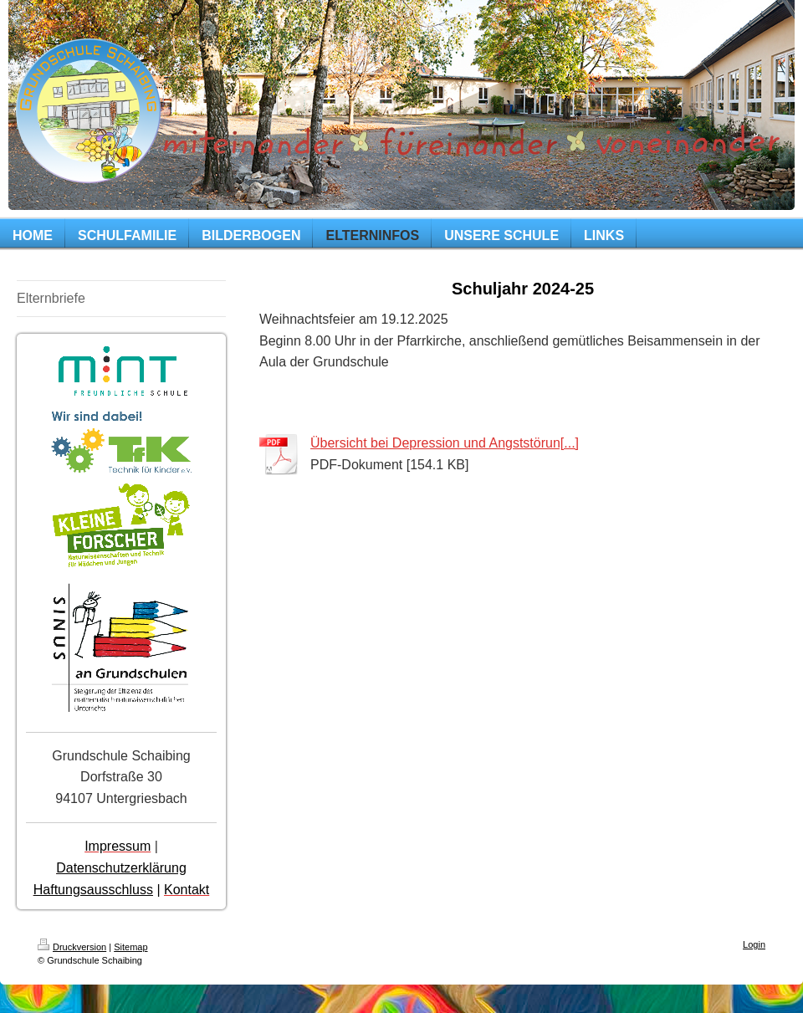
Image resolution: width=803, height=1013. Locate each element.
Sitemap (130, 947)
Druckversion (72, 947)
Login (754, 944)
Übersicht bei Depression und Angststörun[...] (444, 443)
